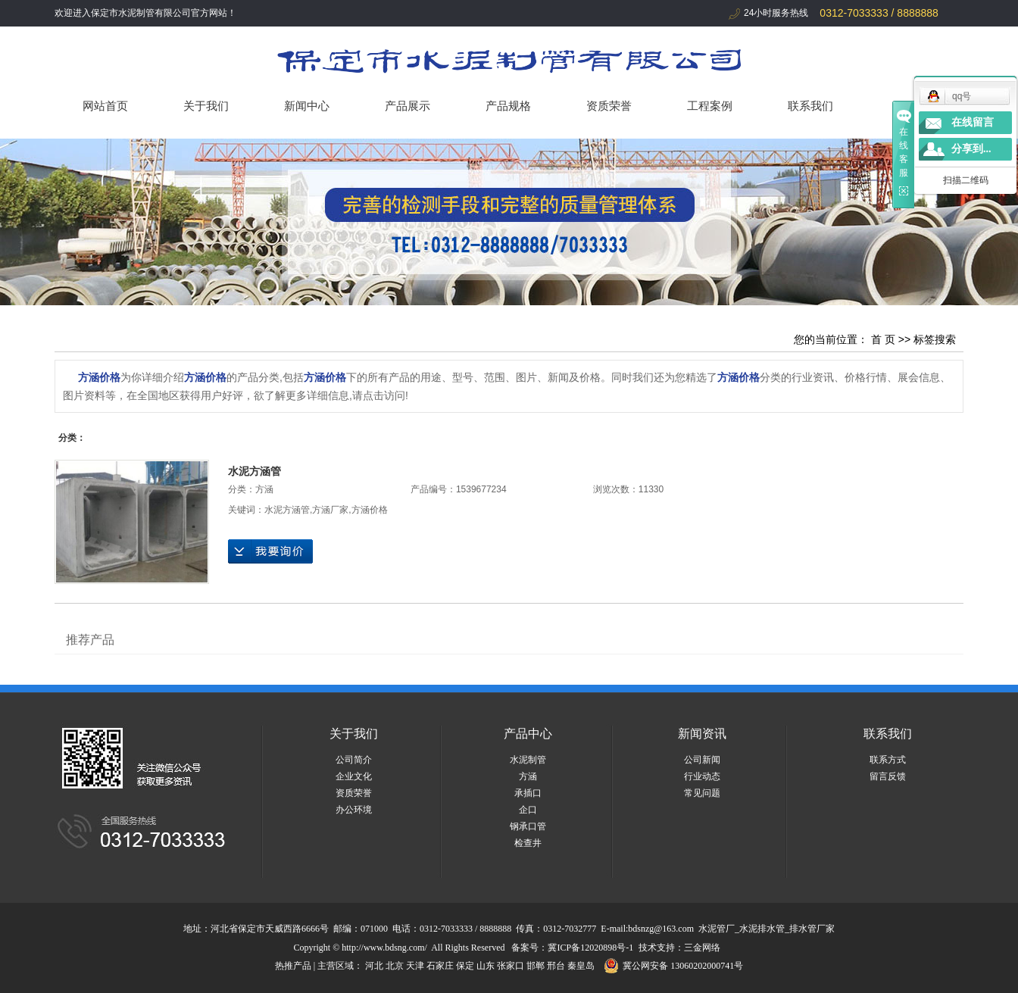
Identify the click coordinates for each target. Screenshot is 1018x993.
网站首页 (105, 105)
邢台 (556, 965)
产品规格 (508, 105)
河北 (374, 965)
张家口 (510, 965)
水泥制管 (528, 759)
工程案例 (709, 105)
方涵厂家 (330, 509)
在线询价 (270, 551)
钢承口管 (528, 826)
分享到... (971, 149)
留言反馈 (888, 776)
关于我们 (206, 105)
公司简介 (354, 759)
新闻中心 (306, 105)
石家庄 (440, 965)
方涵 (264, 489)
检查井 (528, 843)
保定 (465, 965)
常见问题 (702, 793)
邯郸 (535, 965)
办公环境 (354, 809)
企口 (528, 809)
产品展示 (407, 105)
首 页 (883, 339)
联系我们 (810, 105)
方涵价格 (369, 509)
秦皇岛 (581, 965)
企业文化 (354, 776)
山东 (485, 965)
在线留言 (972, 122)
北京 (395, 965)
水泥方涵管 (254, 471)
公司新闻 (702, 759)
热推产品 (293, 965)
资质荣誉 (609, 105)
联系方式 (888, 759)
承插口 (528, 793)
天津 (415, 965)
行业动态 (702, 776)
